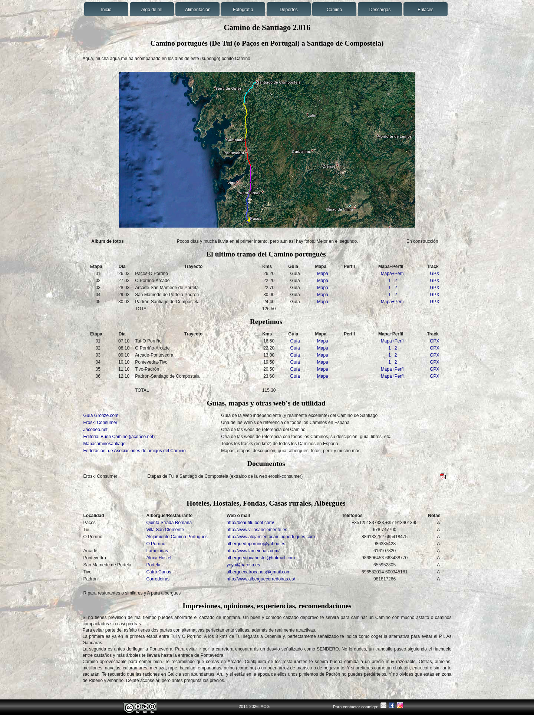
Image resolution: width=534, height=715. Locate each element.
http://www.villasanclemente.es (257, 529)
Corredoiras (157, 579)
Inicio (106, 9)
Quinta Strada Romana (169, 522)
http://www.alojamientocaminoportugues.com (271, 536)
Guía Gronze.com (101, 415)
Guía (295, 341)
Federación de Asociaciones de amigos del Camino (134, 450)
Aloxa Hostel (158, 557)
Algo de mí (151, 9)
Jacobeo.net (95, 429)
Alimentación (198, 9)
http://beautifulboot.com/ (250, 522)
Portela (153, 564)
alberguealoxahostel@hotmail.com (261, 557)
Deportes (289, 9)
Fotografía (243, 9)
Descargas (379, 9)
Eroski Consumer (100, 422)
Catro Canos (158, 572)
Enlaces (426, 9)
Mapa (322, 273)
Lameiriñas (157, 550)
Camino (334, 9)
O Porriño (155, 543)
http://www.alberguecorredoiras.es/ (261, 579)
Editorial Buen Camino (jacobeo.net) (119, 436)
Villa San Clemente (165, 529)
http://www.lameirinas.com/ (253, 550)
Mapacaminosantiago (104, 443)
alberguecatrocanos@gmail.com (258, 572)
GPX (434, 273)
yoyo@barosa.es (243, 564)
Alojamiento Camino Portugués (176, 536)
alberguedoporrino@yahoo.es (256, 543)
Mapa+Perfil (393, 273)
